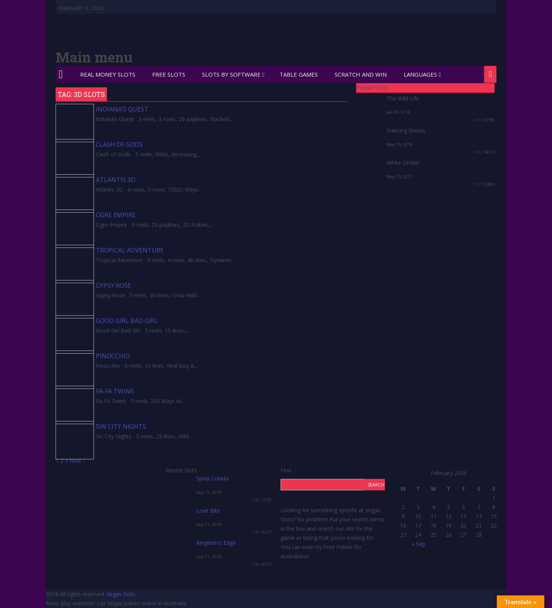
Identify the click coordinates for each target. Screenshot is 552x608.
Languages (420, 74)
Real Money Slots (107, 74)
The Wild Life (403, 98)
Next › (76, 460)
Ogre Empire (116, 215)
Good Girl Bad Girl (127, 320)
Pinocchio (113, 356)
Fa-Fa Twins (115, 391)
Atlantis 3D (115, 179)
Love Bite (208, 510)
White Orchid (403, 162)
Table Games (298, 74)
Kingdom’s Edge (216, 542)
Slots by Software (231, 74)
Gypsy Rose (113, 285)
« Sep (418, 543)
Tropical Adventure (130, 250)
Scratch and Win (361, 74)
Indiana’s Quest (122, 109)
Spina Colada (212, 478)
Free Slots (168, 74)
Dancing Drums (406, 130)
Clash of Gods (119, 144)
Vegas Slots (121, 594)
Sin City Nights (121, 426)
